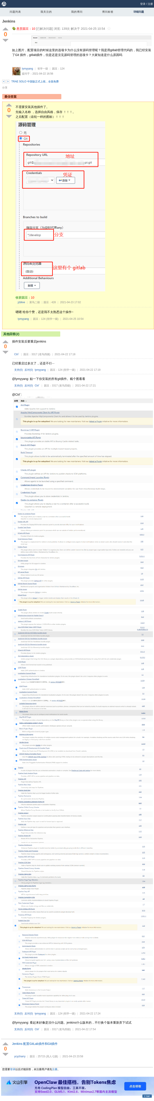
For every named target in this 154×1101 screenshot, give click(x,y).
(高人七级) (52, 1056)
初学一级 (42, 68)
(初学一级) (52, 318)
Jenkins (8, 21)
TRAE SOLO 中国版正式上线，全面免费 (35, 81)
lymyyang (27, 68)
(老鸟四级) (44, 354)
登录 (142, 3)
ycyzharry (19, 1056)
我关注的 (46, 11)
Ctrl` (16, 354)
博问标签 (107, 11)
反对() (29, 369)
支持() (18, 369)
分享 (4, 87)
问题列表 (15, 11)
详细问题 (138, 11)
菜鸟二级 (34, 302)
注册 (150, 3)
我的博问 (77, 11)
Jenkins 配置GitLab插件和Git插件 (35, 1043)
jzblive (21, 302)
